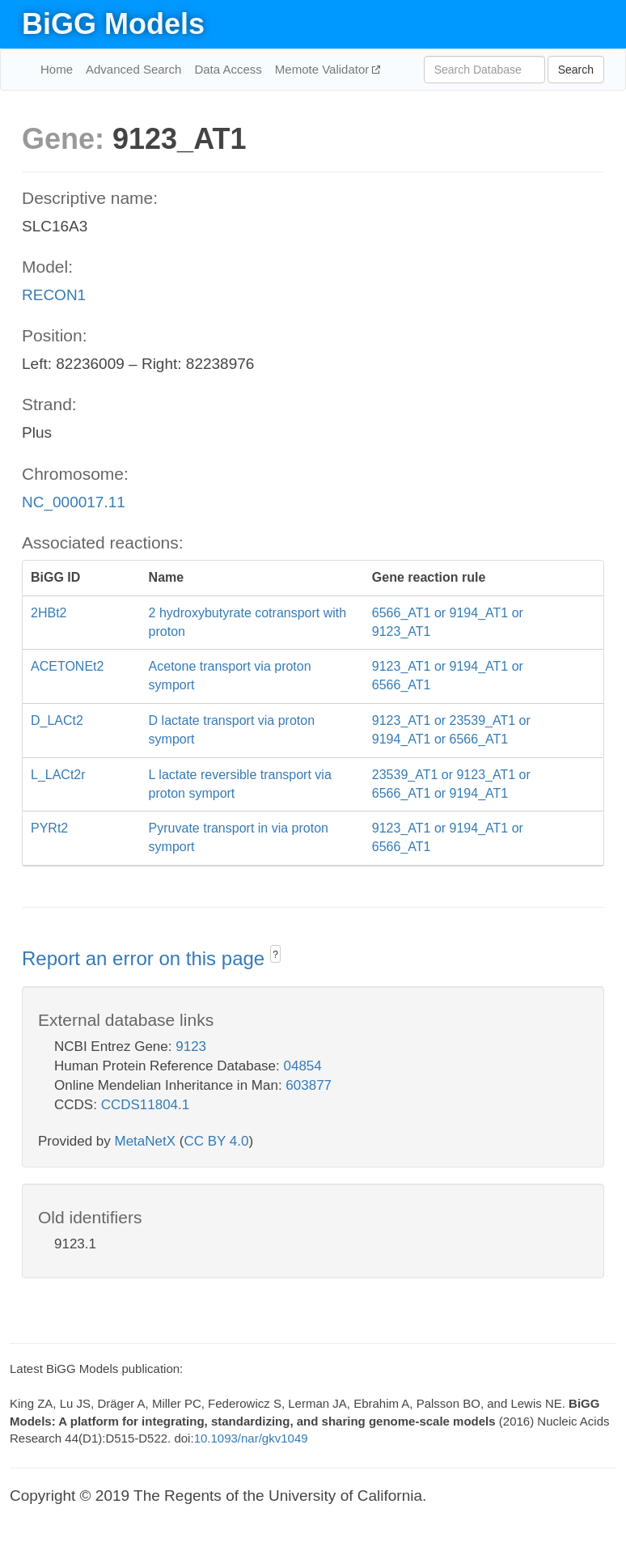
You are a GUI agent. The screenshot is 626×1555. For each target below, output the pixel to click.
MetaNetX (145, 1141)
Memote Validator (324, 69)
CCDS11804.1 (145, 1104)
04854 (303, 1066)
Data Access (227, 69)
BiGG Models (113, 23)
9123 (191, 1046)
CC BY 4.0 (216, 1141)
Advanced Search (133, 69)
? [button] (275, 954)
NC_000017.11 (73, 502)
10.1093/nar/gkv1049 (251, 1438)
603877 (309, 1085)
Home (56, 69)
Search (576, 69)
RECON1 (54, 294)
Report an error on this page (146, 958)
